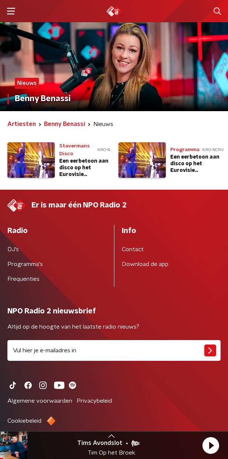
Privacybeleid (94, 401)
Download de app (145, 264)
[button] (210, 445)
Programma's (25, 264)
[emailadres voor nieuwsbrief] (114, 350)
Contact (133, 249)
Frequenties (23, 279)
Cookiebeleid (24, 421)
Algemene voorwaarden (39, 401)
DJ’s (13, 249)
